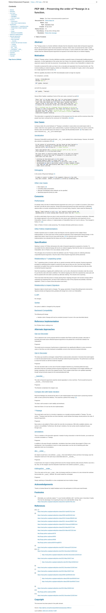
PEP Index (39, 2)
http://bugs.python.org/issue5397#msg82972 (50, 542)
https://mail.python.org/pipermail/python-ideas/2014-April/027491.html (56, 501)
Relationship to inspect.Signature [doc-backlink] (47, 285)
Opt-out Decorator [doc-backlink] (41, 334)
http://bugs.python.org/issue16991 (47, 591)
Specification (13, 24)
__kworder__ (14, 41)
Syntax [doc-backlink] (37, 303)
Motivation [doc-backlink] (39, 55)
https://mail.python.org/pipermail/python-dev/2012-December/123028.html (57, 551)
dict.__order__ (14, 47)
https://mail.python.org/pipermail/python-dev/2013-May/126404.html (56, 588)
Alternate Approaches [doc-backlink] (45, 329)
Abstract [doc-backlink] (38, 42)
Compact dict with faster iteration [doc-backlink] (47, 392)
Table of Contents (41, 36)
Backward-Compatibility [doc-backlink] (43, 310)
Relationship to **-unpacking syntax (19, 26)
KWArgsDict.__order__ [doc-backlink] (43, 469)
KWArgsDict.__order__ (16, 49)
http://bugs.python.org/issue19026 (47, 539)
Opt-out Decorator (15, 37)
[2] (78, 96)
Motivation (12, 11)
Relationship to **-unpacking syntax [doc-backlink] (48, 259)
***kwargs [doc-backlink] (38, 411)
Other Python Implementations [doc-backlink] (46, 229)
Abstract (12, 9)
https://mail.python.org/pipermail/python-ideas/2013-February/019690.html (57, 524)
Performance (14, 21)
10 (35, 590)
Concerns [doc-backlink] (39, 196)
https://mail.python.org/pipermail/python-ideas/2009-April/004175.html (60, 581)
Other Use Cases (15, 18)
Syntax (12, 31)
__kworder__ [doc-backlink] (39, 376)
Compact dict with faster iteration (19, 42)
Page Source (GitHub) (15, 59)
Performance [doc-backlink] (39, 201)
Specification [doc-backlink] (41, 242)
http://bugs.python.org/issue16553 (47, 536)
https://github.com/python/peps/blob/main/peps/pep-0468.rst (55, 607)
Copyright (12, 55)
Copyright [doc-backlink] (39, 599)
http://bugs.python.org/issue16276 (47, 533)
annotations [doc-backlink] (39, 432)
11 (35, 593)
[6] (80, 129)
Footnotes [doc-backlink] (39, 492)
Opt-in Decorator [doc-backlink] (41, 353)
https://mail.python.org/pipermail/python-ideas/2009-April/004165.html (60, 578)
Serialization (14, 14)
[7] (54, 174)
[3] (69, 118)
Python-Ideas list (49, 20)
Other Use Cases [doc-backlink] (41, 183)
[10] (42, 222)
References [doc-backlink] (40, 506)
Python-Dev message (51, 33)
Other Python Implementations (18, 23)
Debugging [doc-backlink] (39, 170)
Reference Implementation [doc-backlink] (47, 321)
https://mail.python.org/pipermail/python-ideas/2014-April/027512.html (56, 511)
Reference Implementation (16, 34)
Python (33, 2)
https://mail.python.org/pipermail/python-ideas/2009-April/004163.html (56, 515)
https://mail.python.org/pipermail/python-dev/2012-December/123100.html (57, 595)
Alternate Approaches (15, 36)
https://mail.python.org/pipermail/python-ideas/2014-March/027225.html (57, 530)
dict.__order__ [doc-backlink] (40, 451)
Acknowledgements (14, 51)
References (13, 54)
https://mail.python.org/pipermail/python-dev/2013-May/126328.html (60, 562)
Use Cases (12, 13)
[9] (91, 208)
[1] (55, 69)
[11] (65, 236)
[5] (73, 118)
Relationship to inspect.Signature (19, 28)
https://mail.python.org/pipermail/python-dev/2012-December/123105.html (62, 554)
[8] (46, 187)
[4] (71, 118)
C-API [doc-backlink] (37, 295)
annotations (14, 46)
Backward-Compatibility (17, 32)
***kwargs (13, 44)
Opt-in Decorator (15, 39)
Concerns (12, 19)
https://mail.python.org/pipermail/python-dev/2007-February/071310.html (57, 547)
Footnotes (12, 52)
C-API (12, 29)
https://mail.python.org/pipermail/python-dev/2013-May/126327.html (56, 558)
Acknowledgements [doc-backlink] (44, 484)
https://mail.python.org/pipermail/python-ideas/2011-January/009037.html (57, 521)
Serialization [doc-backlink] (39, 135)
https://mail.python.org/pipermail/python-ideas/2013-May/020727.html (56, 527)
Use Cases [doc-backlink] (39, 122)
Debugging (13, 16)
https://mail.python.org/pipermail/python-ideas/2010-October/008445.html (57, 518)
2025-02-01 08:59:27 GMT (49, 610)
